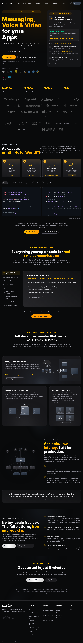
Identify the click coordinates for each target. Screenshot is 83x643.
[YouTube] (13, 617)
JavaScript (37, 182)
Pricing (46, 3)
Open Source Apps (48, 620)
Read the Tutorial (35, 580)
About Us (58, 608)
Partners (58, 613)
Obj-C (22, 182)
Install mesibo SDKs (48, 615)
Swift (16, 182)
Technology (55, 3)
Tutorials (38, 3)
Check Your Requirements (28, 57)
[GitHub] (6, 617)
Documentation (28, 3)
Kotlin (4, 182)
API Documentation (48, 613)
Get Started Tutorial (48, 610)
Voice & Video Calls (34, 616)
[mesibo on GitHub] (71, 3)
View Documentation (34, 298)
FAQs (44, 617)
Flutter (29, 182)
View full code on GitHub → (74, 218)
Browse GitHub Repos (50, 231)
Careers (58, 610)
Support (58, 617)
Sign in (77, 3)
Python (51, 182)
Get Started (9, 57)
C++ (44, 182)
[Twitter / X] (3, 617)
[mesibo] (7, 3)
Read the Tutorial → (31, 231)
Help (63, 3)
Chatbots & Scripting (34, 627)
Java (10, 182)
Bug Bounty (59, 615)
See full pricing (9, 546)
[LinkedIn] (9, 617)
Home (18, 3)
